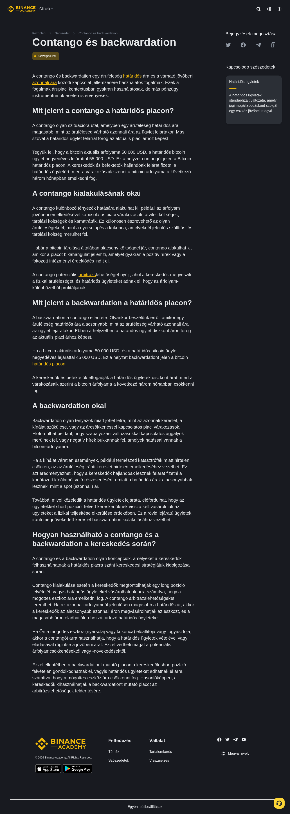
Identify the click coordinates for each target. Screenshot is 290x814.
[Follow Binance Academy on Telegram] (235, 740)
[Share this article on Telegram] (258, 45)
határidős (132, 75)
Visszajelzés (159, 760)
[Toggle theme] (280, 8)
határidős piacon (48, 363)
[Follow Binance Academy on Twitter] (227, 739)
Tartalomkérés (160, 752)
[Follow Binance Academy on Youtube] (243, 739)
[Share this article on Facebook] (243, 45)
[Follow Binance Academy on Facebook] (219, 739)
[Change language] (269, 9)
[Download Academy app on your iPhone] (48, 769)
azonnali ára (44, 82)
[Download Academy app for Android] (77, 769)
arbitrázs (87, 274)
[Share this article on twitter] (228, 45)
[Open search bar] (257, 9)
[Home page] (21, 9)
